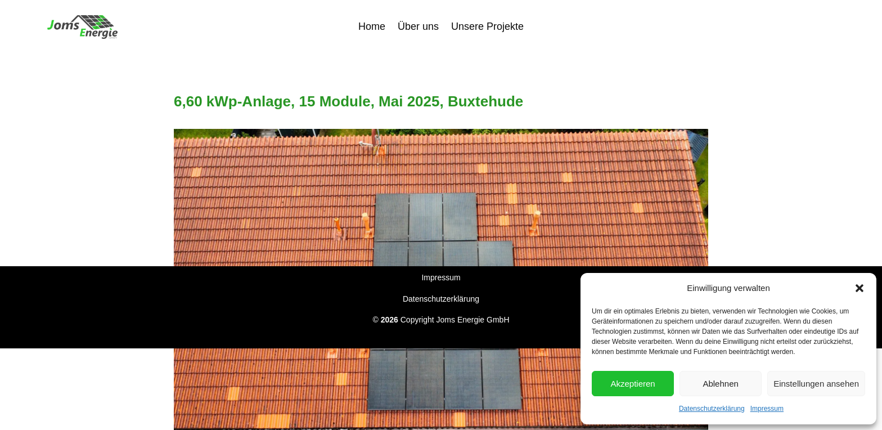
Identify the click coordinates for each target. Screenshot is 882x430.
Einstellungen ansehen (816, 383)
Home (371, 25)
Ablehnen (720, 383)
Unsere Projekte (487, 25)
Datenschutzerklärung (712, 409)
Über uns (418, 25)
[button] (859, 288)
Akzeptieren (632, 383)
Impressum (767, 409)
